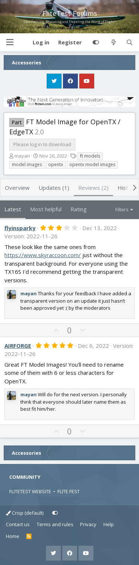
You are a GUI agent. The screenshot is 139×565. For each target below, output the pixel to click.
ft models (90, 156)
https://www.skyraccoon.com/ (42, 255)
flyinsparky (20, 228)
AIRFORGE (17, 345)
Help (108, 524)
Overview (17, 187)
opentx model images (92, 164)
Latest (12, 209)
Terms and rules (55, 524)
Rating (78, 209)
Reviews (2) (93, 187)
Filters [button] (122, 209)
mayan (22, 155)
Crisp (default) (24, 512)
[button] (9, 42)
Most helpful (46, 209)
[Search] (130, 42)
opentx (55, 164)
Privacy (88, 524)
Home (12, 536)
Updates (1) (54, 187)
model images (27, 164)
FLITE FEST (68, 491)
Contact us (18, 524)
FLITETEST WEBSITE (30, 491)
